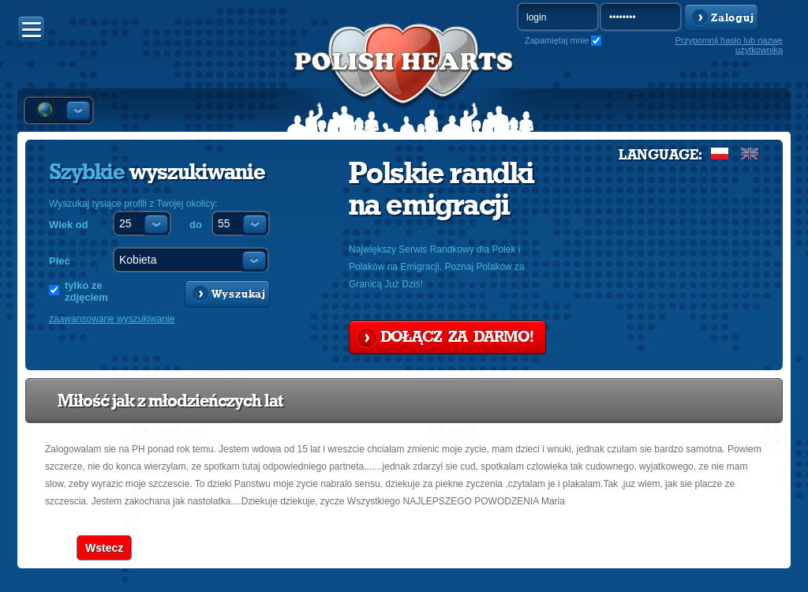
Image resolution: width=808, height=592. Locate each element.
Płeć (59, 261)
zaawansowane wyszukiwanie (111, 318)
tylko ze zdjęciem (86, 291)
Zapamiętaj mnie (557, 40)
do (195, 224)
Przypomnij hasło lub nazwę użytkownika (729, 45)
